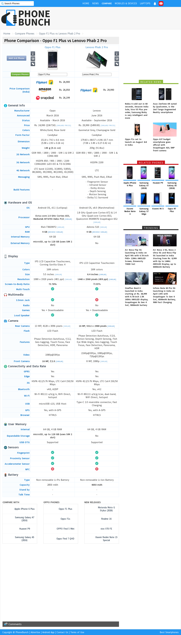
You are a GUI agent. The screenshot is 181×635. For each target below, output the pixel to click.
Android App (48, 632)
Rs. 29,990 (97, 90)
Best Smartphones (169, 632)
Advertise (35, 632)
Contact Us (62, 632)
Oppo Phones (51, 502)
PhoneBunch (22, 632)
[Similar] (68, 219)
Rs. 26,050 (52, 90)
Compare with (11, 502)
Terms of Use (77, 632)
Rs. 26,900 (52, 82)
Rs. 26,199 (52, 98)
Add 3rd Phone (16, 58)
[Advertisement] (123, 18)
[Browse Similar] (55, 232)
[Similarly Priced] (63, 125)
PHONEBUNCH (34, 17)
